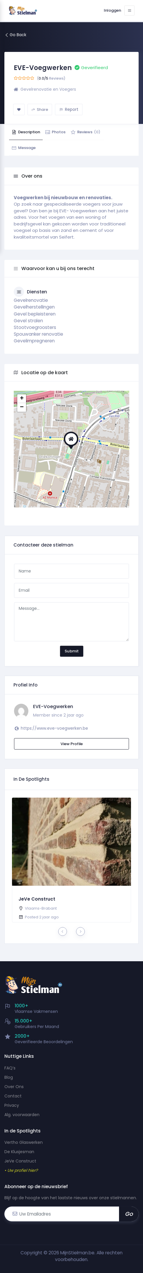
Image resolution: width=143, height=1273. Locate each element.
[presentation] (62, 931)
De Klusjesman (19, 1152)
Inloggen (108, 10)
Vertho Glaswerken (23, 1142)
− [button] (22, 407)
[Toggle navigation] (128, 10)
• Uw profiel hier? (21, 1170)
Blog (8, 1077)
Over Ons (14, 1087)
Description (29, 132)
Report (68, 109)
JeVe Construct (37, 899)
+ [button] (22, 398)
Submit (72, 651)
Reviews (102, 132)
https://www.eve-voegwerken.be (54, 728)
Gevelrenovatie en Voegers (48, 89)
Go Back (15, 35)
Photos (65, 132)
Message (27, 147)
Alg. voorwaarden (21, 1115)
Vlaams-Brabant (41, 908)
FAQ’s (9, 1068)
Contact (13, 1096)
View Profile (72, 744)
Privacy (11, 1105)
